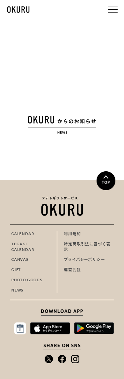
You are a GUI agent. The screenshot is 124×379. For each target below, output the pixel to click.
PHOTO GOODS (27, 280)
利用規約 (72, 233)
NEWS (17, 290)
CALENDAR (22, 233)
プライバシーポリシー (84, 259)
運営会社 (72, 269)
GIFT (16, 269)
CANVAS (20, 259)
